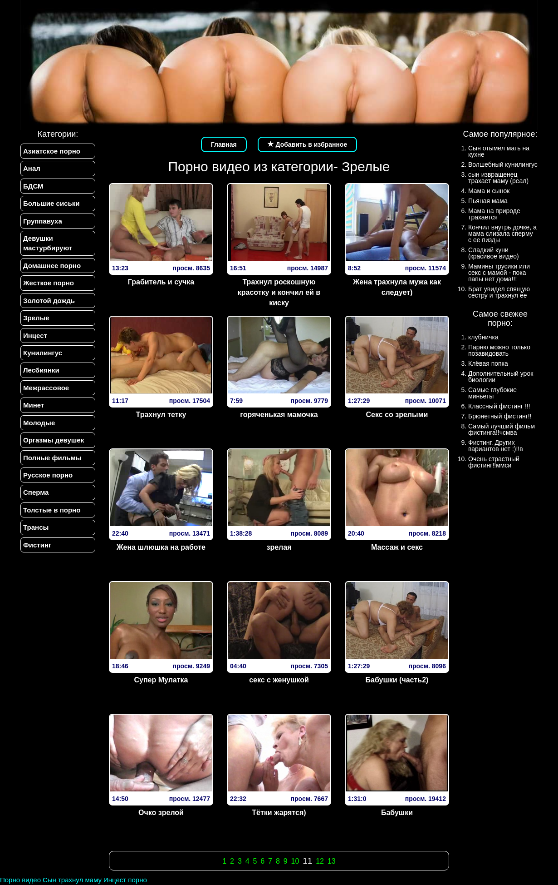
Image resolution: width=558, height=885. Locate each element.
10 (295, 861)
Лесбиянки (41, 370)
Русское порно (48, 475)
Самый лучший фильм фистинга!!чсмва (501, 429)
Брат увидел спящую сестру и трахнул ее (499, 292)
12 (320, 861)
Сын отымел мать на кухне (498, 151)
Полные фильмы (52, 458)
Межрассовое (46, 388)
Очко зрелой (161, 812)
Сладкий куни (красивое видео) (493, 253)
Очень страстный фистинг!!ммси (493, 462)
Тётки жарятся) (279, 812)
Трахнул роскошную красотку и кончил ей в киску (279, 292)
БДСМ (33, 186)
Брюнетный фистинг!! (500, 416)
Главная (224, 144)
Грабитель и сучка (161, 282)
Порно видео (20, 880)
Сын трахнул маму (72, 880)
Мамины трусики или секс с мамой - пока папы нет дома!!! (499, 272)
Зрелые (36, 318)
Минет (33, 405)
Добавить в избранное (308, 144)
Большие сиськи (51, 203)
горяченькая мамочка (279, 414)
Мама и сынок (488, 191)
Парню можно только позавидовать (499, 350)
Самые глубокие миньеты (492, 393)
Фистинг (37, 545)
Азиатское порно (51, 151)
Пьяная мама (488, 201)
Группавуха (42, 221)
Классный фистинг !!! (499, 406)
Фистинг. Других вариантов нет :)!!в (495, 445)
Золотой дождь (49, 300)
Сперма (36, 492)
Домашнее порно (52, 265)
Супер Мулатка (161, 680)
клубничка (483, 337)
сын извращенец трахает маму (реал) (498, 177)
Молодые (39, 423)
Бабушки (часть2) (397, 680)
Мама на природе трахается (494, 214)
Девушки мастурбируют (47, 243)
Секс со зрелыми (397, 414)
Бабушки (397, 812)
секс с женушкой (279, 680)
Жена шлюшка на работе (161, 547)
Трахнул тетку (161, 414)
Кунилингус (42, 353)
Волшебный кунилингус (503, 164)
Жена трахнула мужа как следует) (397, 287)
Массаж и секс (397, 547)
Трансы (36, 527)
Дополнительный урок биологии (500, 376)
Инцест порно (125, 880)
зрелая (278, 547)
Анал (31, 168)
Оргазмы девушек (53, 440)
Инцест (35, 335)
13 (332, 861)
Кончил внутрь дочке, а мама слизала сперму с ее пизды (502, 233)
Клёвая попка (488, 363)
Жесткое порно (48, 283)
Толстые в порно (51, 510)
